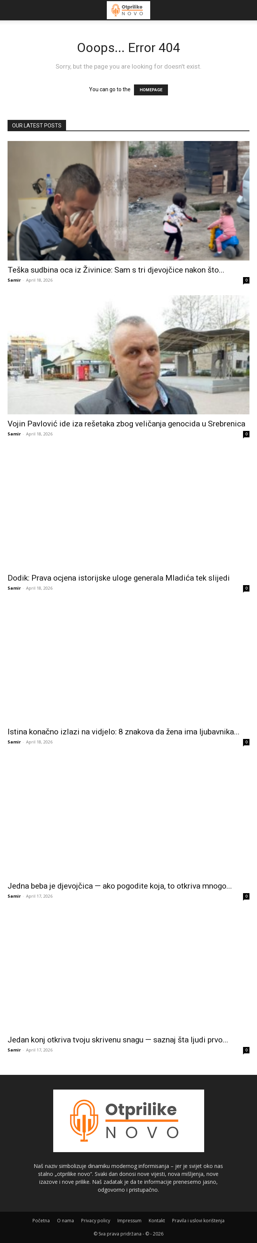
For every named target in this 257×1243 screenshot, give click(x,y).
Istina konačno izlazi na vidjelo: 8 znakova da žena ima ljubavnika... (124, 731)
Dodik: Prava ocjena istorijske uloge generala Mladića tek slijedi (119, 577)
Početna (41, 1220)
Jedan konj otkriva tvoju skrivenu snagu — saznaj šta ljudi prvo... (118, 1039)
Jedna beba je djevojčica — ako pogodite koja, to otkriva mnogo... (120, 885)
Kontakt (157, 1220)
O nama (65, 1220)
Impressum (129, 1220)
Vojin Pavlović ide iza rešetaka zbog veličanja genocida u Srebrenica (126, 423)
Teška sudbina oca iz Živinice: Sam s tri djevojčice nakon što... (116, 269)
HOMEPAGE (151, 89)
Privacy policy (95, 1220)
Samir (14, 280)
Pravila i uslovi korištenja (198, 1220)
